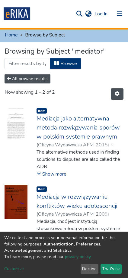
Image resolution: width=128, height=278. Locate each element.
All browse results (27, 79)
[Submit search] (79, 14)
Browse (65, 63)
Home (11, 35)
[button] (88, 13)
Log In (101, 14)
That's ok (111, 269)
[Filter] (27, 63)
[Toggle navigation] (119, 14)
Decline (89, 269)
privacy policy (78, 257)
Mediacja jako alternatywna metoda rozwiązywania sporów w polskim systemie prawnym (78, 127)
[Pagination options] (117, 94)
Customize (14, 269)
